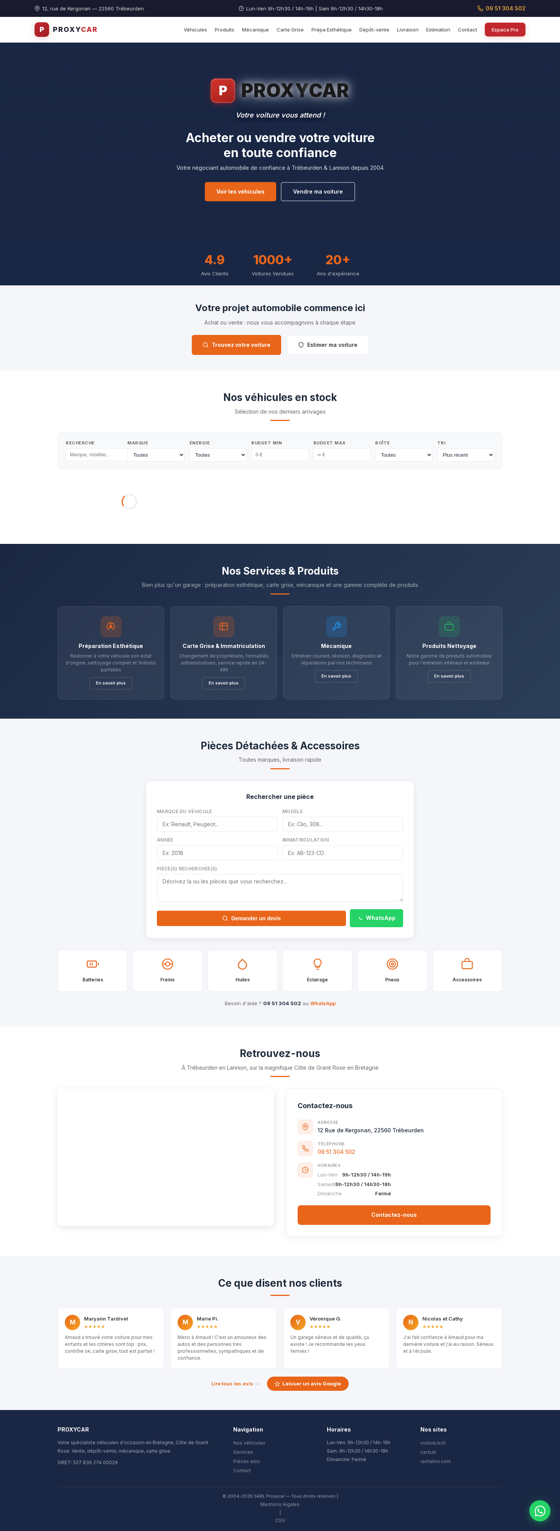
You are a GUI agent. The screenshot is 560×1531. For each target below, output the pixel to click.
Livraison (407, 30)
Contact (467, 30)
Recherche (80, 443)
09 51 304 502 (501, 8)
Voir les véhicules (240, 191)
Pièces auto (246, 1461)
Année (165, 840)
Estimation (438, 30)
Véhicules (195, 30)
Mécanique (255, 30)
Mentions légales (280, 1504)
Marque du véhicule (184, 811)
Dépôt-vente (374, 30)
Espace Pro (505, 30)
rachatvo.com (435, 1461)
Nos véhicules (249, 1443)
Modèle (292, 811)
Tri (441, 443)
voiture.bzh (433, 1443)
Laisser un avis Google (308, 1383)
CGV (280, 1520)
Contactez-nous (394, 1214)
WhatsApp (376, 918)
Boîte (382, 443)
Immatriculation (305, 840)
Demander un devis (251, 918)
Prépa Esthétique (331, 30)
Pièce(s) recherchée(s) (187, 869)
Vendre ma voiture (318, 191)
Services (243, 1452)
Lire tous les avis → (235, 1383)
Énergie (199, 443)
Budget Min (266, 443)
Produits (224, 30)
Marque (137, 443)
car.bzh (428, 1452)
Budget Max (329, 443)
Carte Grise (290, 30)
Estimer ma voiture (327, 344)
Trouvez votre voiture (236, 344)
